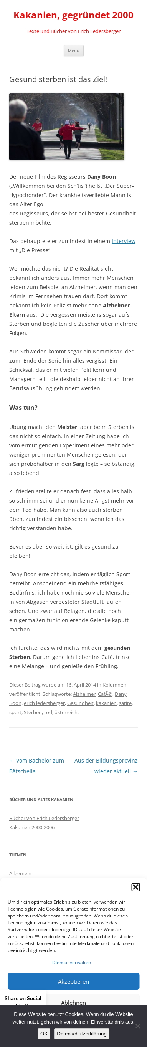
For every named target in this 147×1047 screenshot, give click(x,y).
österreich (66, 712)
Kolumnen (114, 684)
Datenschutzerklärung (82, 1034)
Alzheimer (84, 693)
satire (125, 703)
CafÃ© (105, 693)
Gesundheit (80, 703)
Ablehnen (73, 1002)
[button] (135, 887)
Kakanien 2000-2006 (32, 827)
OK (44, 1034)
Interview (123, 241)
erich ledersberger (44, 703)
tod (48, 712)
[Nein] (137, 1026)
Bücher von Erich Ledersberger (44, 818)
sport (15, 712)
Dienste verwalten (71, 962)
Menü (73, 50)
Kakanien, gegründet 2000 (73, 15)
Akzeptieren (73, 981)
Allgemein (20, 873)
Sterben (33, 712)
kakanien (106, 703)
